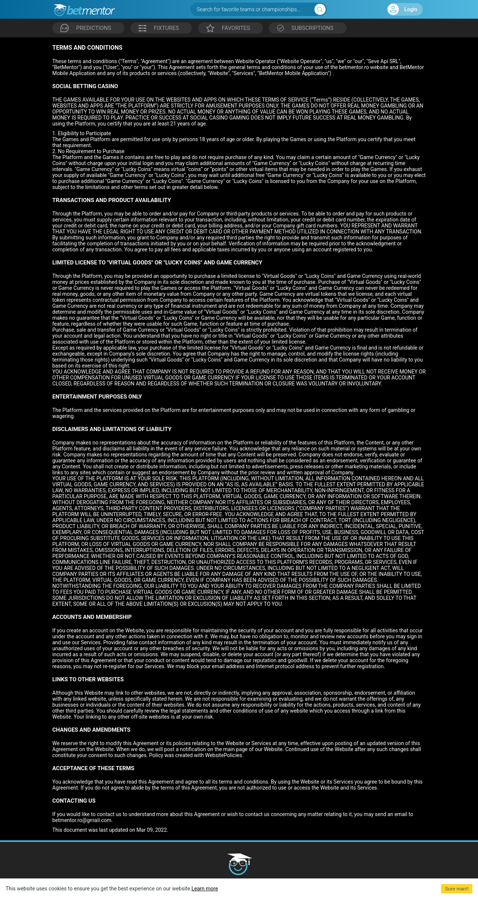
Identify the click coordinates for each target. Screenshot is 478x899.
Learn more (205, 889)
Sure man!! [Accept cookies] (457, 889)
